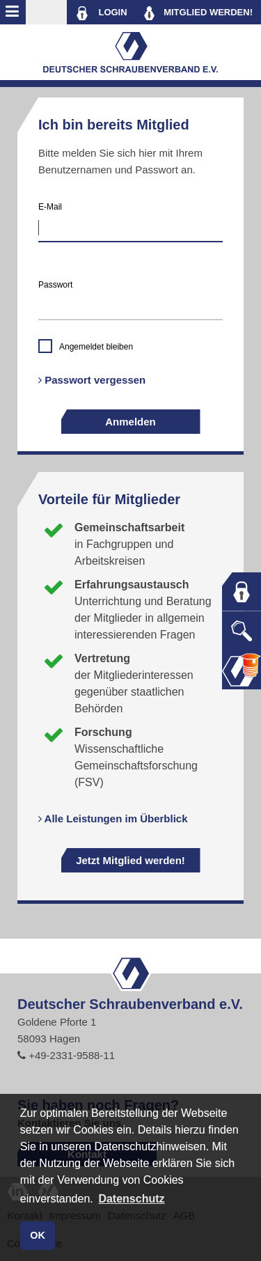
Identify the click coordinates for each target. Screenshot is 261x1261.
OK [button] (37, 1235)
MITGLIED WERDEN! (198, 13)
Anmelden (130, 422)
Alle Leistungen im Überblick (113, 818)
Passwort (55, 285)
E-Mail (50, 207)
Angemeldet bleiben (96, 347)
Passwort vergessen (91, 380)
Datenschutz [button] (131, 1199)
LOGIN (101, 13)
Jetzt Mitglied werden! (130, 860)
